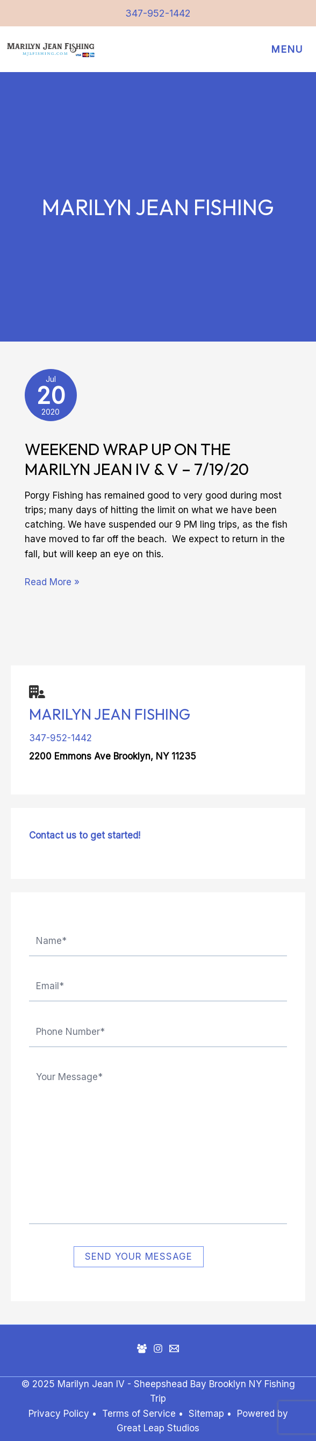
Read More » (52, 581)
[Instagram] (158, 1348)
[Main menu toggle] (284, 49)
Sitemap (208, 1413)
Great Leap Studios (158, 1428)
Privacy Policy (58, 1413)
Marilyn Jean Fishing (109, 714)
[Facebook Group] (142, 1348)
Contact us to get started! (84, 835)
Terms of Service (139, 1413)
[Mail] (174, 1348)
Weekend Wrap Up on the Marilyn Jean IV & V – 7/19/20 (137, 459)
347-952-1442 (158, 13)
